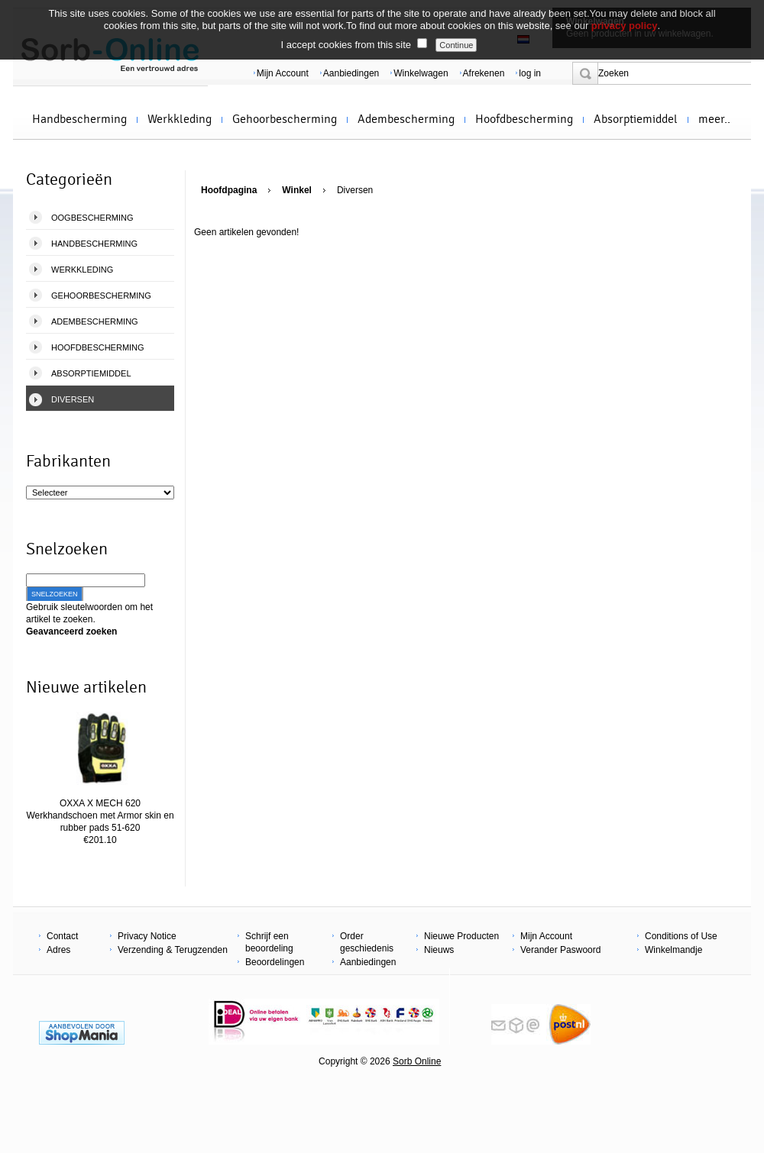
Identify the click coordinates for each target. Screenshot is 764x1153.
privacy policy (624, 25)
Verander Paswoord (560, 950)
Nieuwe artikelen (86, 687)
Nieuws (439, 950)
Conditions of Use (681, 936)
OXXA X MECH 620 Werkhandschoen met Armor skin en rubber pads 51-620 (99, 815)
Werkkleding (179, 119)
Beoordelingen (274, 962)
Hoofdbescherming (524, 119)
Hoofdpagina (229, 190)
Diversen (72, 399)
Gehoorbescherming (284, 119)
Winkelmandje (673, 950)
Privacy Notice (147, 936)
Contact (62, 936)
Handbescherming (79, 119)
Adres (58, 950)
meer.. (714, 119)
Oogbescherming (92, 217)
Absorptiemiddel (636, 119)
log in (530, 73)
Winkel (297, 190)
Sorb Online (417, 1061)
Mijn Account (283, 73)
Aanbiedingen (351, 73)
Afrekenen (484, 73)
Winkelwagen (420, 73)
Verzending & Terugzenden (173, 950)
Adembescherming (406, 119)
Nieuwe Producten (461, 936)
